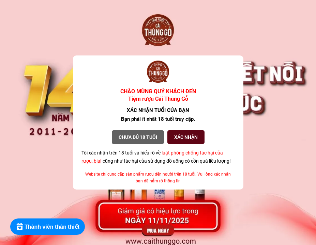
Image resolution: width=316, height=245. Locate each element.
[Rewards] (47, 226)
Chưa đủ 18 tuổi (138, 137)
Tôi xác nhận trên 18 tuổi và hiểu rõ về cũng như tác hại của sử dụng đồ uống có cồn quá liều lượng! (156, 157)
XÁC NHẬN (186, 137)
